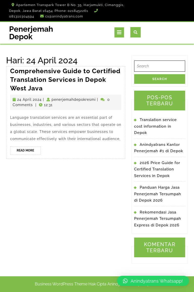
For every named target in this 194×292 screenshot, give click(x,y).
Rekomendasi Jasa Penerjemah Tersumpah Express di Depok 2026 (157, 218)
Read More (29, 151)
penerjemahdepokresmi (74, 100)
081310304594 (21, 16)
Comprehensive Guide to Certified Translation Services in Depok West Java (65, 79)
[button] (153, 281)
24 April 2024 (29, 100)
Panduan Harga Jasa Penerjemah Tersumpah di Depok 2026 (157, 194)
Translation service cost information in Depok (155, 126)
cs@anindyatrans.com (64, 16)
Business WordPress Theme (61, 284)
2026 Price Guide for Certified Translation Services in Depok (157, 169)
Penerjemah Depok (31, 33)
